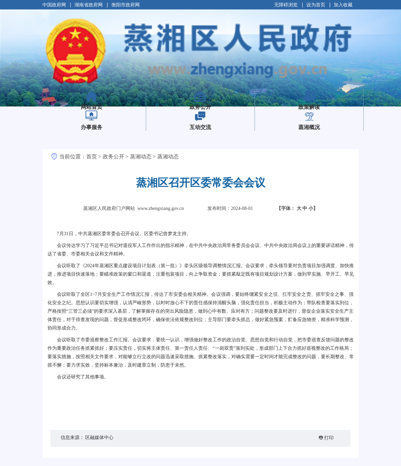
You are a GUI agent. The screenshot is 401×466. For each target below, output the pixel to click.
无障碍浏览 (286, 4)
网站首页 (102, 102)
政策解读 (309, 107)
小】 (313, 208)
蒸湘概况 (309, 127)
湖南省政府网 (88, 4)
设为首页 (315, 4)
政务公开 (200, 107)
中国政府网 (54, 4)
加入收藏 (343, 4)
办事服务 (91, 127)
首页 (91, 156)
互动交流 (200, 127)
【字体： (297, 208)
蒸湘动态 (141, 156)
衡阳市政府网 (125, 4)
